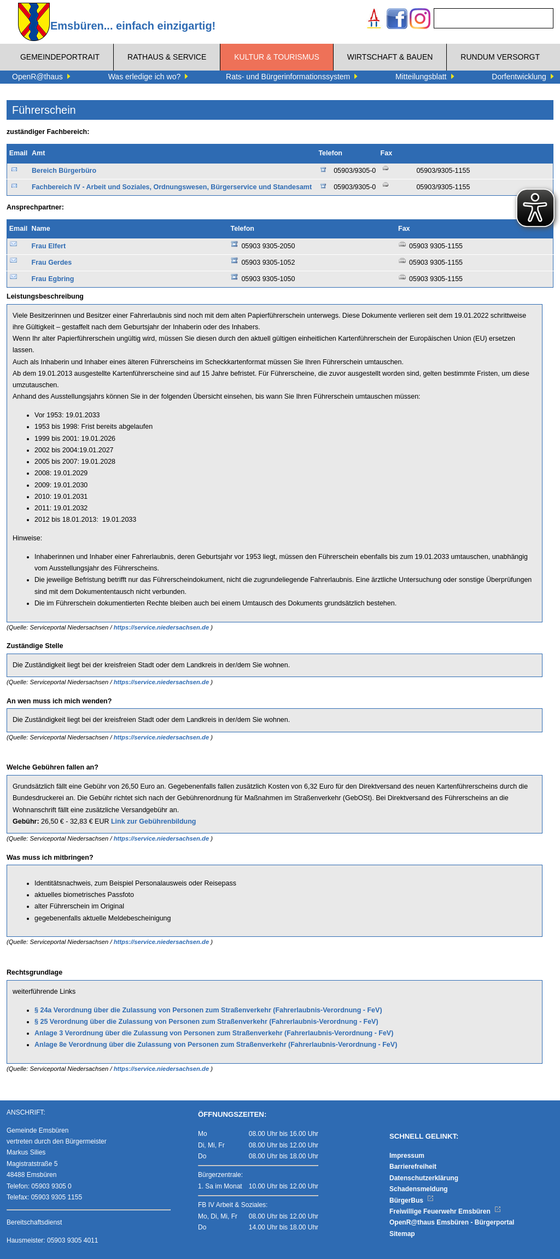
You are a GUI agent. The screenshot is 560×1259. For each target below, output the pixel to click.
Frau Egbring (53, 279)
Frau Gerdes (52, 262)
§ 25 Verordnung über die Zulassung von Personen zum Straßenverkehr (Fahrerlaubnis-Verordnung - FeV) (206, 1021)
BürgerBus (411, 1200)
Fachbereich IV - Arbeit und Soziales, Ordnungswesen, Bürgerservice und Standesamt (172, 187)
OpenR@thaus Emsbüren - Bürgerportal (451, 1222)
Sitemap (402, 1234)
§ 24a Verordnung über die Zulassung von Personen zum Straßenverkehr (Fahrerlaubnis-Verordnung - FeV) (208, 1010)
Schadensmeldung (418, 1189)
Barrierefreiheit (412, 1166)
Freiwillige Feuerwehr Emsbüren (445, 1211)
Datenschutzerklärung (423, 1178)
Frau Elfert (49, 246)
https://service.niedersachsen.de (162, 627)
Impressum (406, 1155)
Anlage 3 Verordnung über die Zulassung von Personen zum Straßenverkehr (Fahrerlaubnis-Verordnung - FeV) (213, 1033)
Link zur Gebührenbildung (153, 821)
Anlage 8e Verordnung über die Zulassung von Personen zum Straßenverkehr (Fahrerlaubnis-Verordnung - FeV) (215, 1044)
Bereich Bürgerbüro (64, 170)
